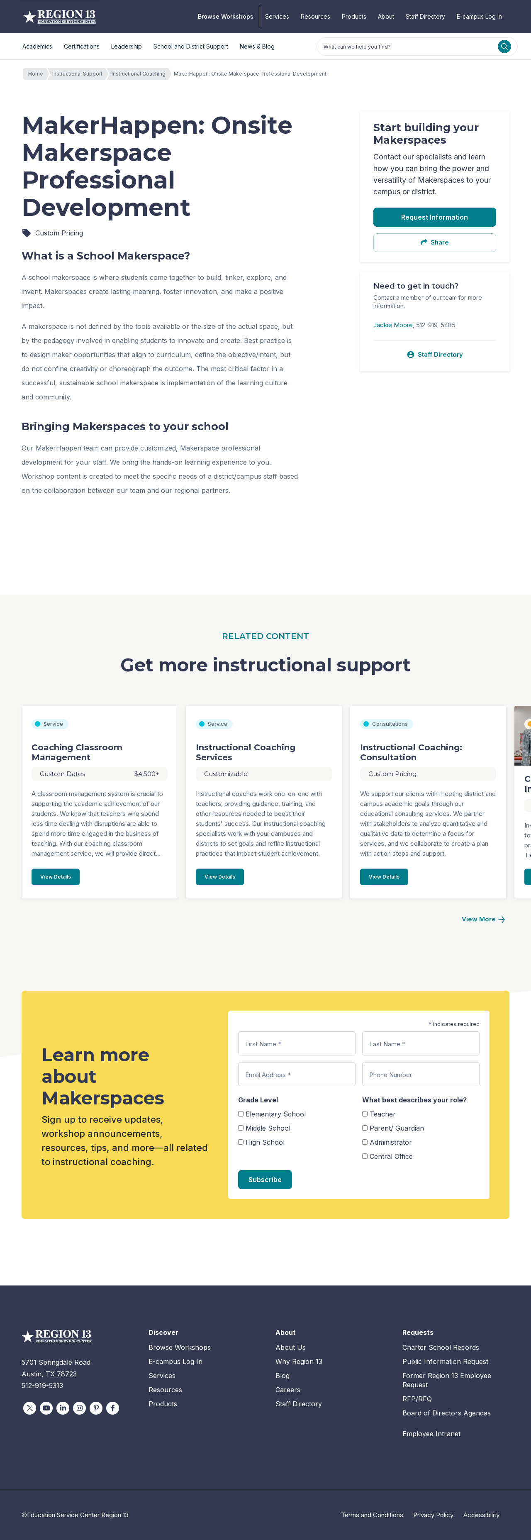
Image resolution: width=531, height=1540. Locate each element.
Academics (37, 46)
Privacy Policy (433, 1515)
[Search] (504, 46)
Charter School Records (440, 1347)
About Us (290, 1347)
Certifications (82, 46)
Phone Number (390, 1075)
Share (435, 242)
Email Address (268, 1075)
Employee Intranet (431, 1434)
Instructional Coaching (141, 74)
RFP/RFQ (417, 1399)
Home (37, 74)
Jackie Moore (393, 325)
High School (265, 1142)
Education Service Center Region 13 (59, 16)
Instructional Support (79, 74)
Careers (287, 1390)
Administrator (391, 1142)
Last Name (387, 1044)
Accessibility (481, 1515)
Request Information (434, 217)
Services (277, 16)
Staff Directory (425, 16)
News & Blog (257, 46)
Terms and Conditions (372, 1515)
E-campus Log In (479, 16)
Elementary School (276, 1114)
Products (354, 16)
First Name (263, 1044)
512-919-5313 (42, 1385)
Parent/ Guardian (397, 1128)
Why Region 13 (298, 1361)
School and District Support (190, 46)
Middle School (268, 1128)
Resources (315, 16)
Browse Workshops (225, 16)
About (386, 16)
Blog (282, 1375)
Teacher (383, 1114)
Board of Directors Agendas (446, 1413)
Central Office (391, 1156)
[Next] (483, 919)
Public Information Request (445, 1361)
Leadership (126, 46)
